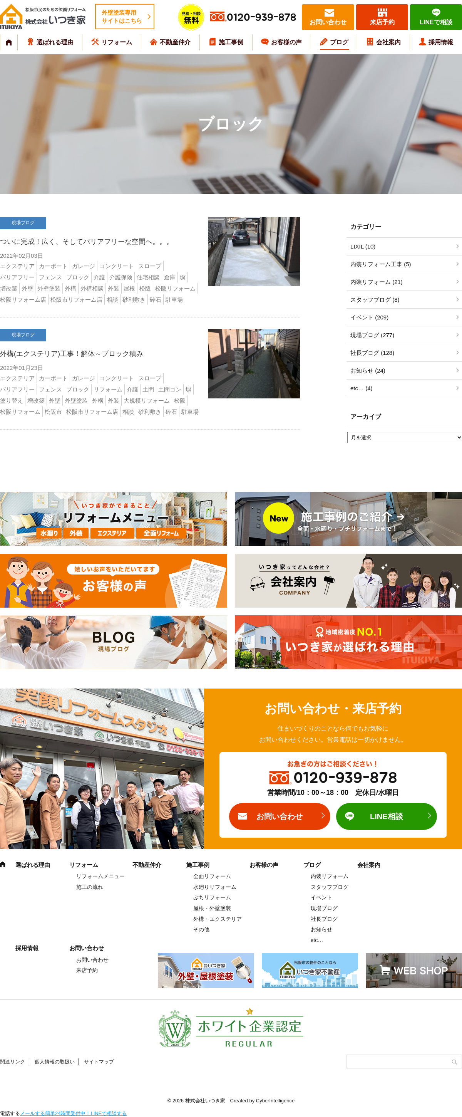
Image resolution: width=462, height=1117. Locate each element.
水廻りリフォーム (214, 887)
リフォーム (116, 42)
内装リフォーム (329, 876)
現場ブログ (324, 908)
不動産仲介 (175, 42)
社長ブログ (324, 919)
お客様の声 (286, 42)
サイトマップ (99, 1062)
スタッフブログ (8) (375, 299)
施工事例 (231, 42)
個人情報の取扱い (55, 1062)
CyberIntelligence (275, 1101)
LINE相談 (386, 816)
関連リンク (12, 1062)
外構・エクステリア (217, 919)
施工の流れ (89, 887)
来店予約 (382, 22)
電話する (10, 1113)
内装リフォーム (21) (376, 282)
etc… (317, 940)
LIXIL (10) (362, 246)
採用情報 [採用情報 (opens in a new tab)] (441, 42)
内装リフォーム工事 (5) (380, 264)
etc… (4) (361, 388)
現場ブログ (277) (372, 335)
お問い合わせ (328, 22)
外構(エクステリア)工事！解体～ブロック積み (71, 354)
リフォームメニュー (100, 876)
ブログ (339, 42)
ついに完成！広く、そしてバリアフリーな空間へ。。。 (86, 241)
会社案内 (388, 42)
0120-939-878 (261, 17)
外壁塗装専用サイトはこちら (122, 16)
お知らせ (321, 929)
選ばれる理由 (55, 42)
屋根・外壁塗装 (212, 908)
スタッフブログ (329, 887)
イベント (321, 897)
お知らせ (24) (367, 370)
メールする (32, 1113)
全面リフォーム (212, 876)
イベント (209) (369, 317)
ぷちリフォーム (212, 897)
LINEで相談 (436, 22)
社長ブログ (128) (372, 352)
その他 (201, 929)
